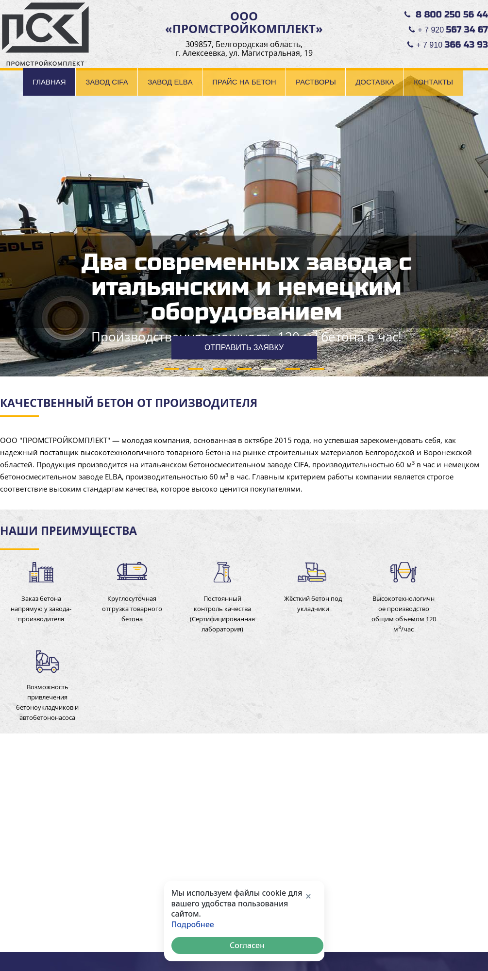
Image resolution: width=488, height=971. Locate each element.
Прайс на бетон (244, 82)
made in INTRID (462, 941)
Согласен (247, 945)
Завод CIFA (106, 82)
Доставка (374, 82)
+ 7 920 (453, 29)
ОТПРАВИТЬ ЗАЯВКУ (244, 347)
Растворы (316, 82)
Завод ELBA (170, 82)
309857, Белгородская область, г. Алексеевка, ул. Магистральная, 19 (244, 48)
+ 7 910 (452, 44)
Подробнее (192, 925)
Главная (49, 82)
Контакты (433, 82)
